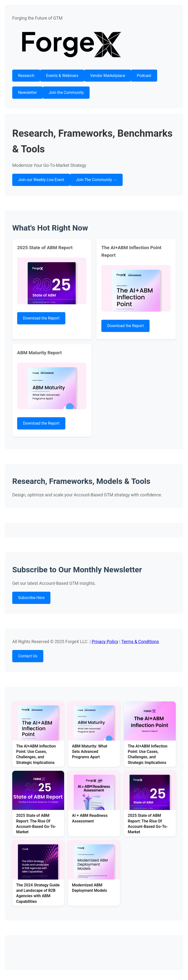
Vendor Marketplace (107, 75)
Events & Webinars (62, 75)
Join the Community (66, 92)
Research (26, 75)
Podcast (144, 75)
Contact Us (27, 656)
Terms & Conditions (140, 641)
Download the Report (41, 318)
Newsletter (27, 92)
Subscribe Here (31, 597)
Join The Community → (96, 179)
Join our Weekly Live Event (41, 179)
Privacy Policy (105, 641)
